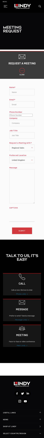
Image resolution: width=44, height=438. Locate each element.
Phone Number (15, 114)
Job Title (13, 133)
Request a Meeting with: (20, 145)
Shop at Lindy (9, 426)
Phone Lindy (21, 296)
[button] (40, 6)
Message (13, 170)
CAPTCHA (13, 210)
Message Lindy (21, 322)
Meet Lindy (21, 347)
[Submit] (22, 232)
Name (12, 89)
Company (13, 120)
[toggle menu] (5, 6)
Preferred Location (17, 157)
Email (12, 102)
